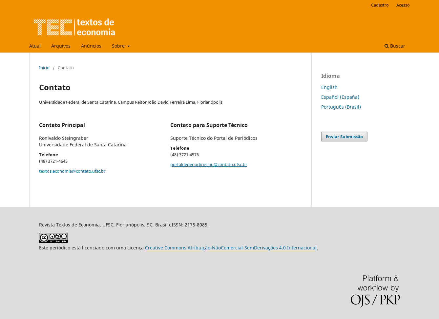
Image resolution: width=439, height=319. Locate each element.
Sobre (119, 46)
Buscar (395, 46)
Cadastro (380, 5)
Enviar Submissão (344, 136)
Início (44, 68)
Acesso (403, 5)
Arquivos (61, 46)
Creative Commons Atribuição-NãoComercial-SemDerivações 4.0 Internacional (231, 248)
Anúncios (91, 46)
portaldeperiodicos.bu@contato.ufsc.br (208, 164)
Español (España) (340, 97)
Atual (35, 46)
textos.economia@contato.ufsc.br (72, 171)
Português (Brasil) (341, 107)
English (329, 87)
